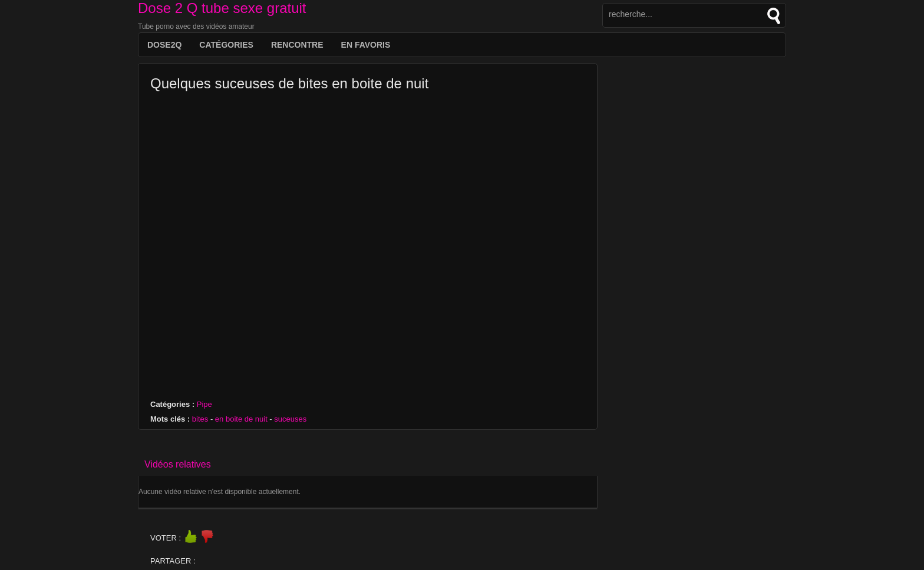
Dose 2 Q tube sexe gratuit (222, 8)
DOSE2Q (164, 44)
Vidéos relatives (177, 464)
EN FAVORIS (366, 44)
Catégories (226, 44)
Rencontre (297, 44)
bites (200, 419)
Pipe (204, 404)
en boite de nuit (241, 419)
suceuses (290, 419)
